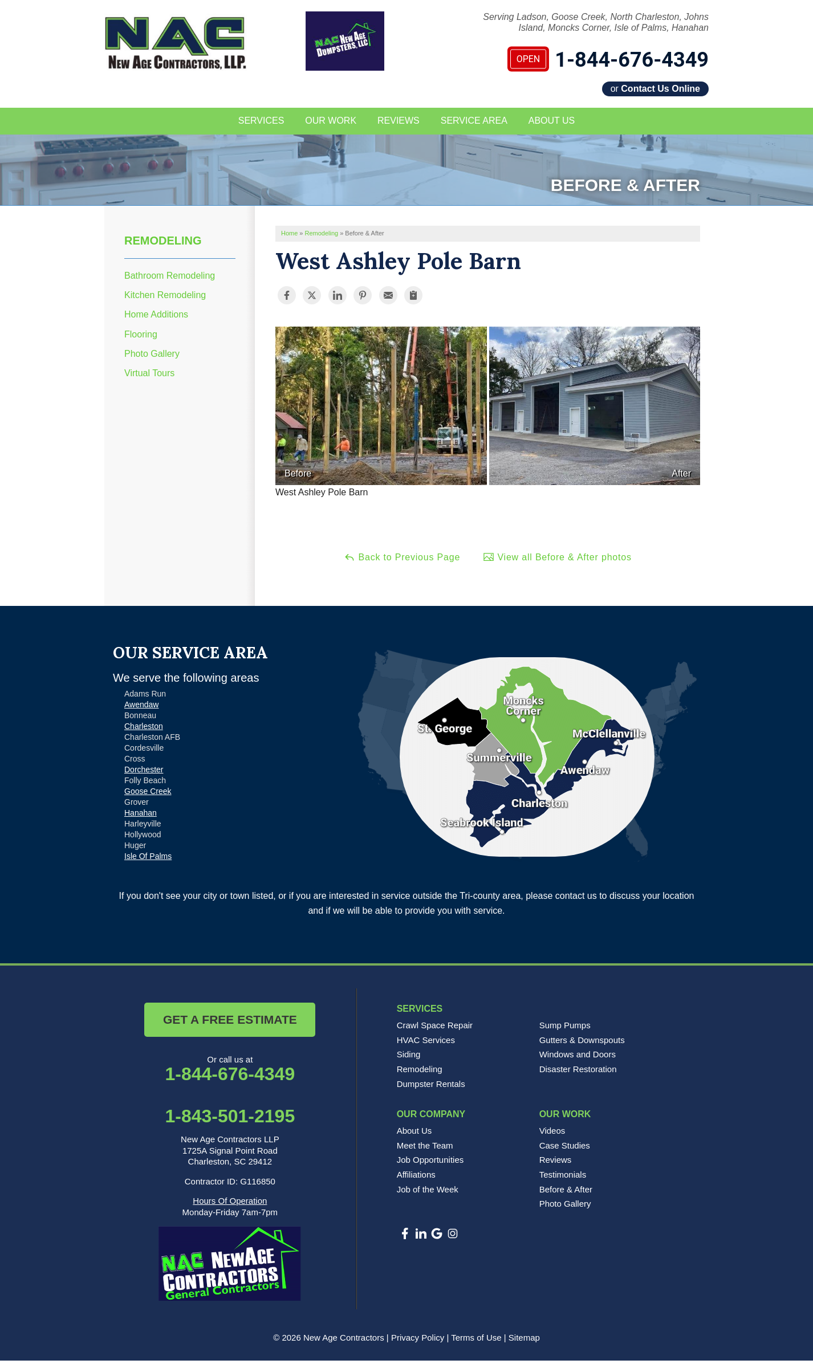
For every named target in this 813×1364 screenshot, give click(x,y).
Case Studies (564, 1149)
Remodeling (163, 244)
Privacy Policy (417, 1341)
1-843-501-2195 (230, 1119)
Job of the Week (427, 1192)
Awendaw (141, 707)
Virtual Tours (149, 376)
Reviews (555, 1163)
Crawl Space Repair (435, 1028)
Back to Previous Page (402, 559)
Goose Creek (147, 794)
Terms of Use (476, 1341)
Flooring (140, 337)
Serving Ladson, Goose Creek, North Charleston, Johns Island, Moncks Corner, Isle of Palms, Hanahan (596, 22)
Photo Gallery (152, 357)
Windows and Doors (577, 1057)
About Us (414, 1134)
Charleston (143, 729)
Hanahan (140, 816)
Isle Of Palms (148, 859)
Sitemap (524, 1341)
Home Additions (156, 318)
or (655, 88)
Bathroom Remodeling (169, 279)
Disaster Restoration (578, 1072)
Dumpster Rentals (431, 1087)
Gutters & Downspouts (582, 1043)
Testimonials (563, 1178)
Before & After (565, 1192)
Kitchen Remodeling (165, 298)
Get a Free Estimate (230, 1022)
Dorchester (143, 772)
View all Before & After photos (557, 559)
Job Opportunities (430, 1163)
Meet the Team (425, 1149)
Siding (409, 1057)
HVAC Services (426, 1043)
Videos (552, 1134)
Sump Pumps (565, 1028)
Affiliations (416, 1178)
